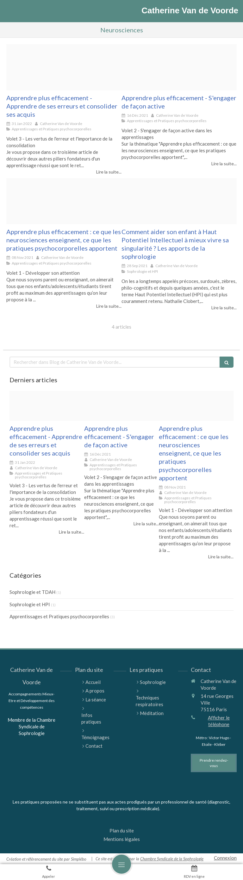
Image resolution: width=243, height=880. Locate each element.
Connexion (225, 858)
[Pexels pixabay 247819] (64, 201)
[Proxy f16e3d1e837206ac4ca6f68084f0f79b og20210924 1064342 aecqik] (179, 201)
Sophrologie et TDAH (32, 592)
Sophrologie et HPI (29, 604)
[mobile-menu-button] (121, 864)
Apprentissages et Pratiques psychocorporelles (59, 616)
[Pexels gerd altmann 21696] (64, 67)
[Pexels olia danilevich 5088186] (179, 67)
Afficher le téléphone (219, 721)
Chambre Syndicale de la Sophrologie (171, 858)
